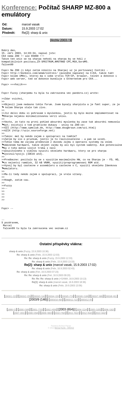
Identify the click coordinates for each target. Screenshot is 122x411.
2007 (19, 348)
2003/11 (71, 335)
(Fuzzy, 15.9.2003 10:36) (29, 287)
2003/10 (56, 335)
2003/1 (10, 332)
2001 (37, 345)
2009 (46, 348)
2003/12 (86, 335)
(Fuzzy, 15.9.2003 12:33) (48, 293)
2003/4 (53, 332)
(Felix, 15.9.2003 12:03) (38, 290)
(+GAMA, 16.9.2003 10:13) (59, 314)
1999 (12, 345)
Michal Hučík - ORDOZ (64, 363)
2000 (24, 345)
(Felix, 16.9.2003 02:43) (53, 304)
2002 (51, 345)
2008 (33, 348)
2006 (108, 345)
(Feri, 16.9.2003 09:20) (47, 310)
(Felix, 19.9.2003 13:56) (60, 321)
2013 (100, 348)
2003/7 (97, 332)
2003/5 (67, 332)
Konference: (19, 7)
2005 (95, 345)
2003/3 (39, 332)
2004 (81, 345)
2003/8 (111, 332)
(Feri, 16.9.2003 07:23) (38, 307)
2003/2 (25, 332)
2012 (87, 348)
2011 (73, 348)
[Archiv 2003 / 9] (61, 40)
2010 (60, 348)
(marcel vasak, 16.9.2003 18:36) (59, 317)
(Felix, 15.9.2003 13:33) (53, 297)
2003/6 (82, 332)
